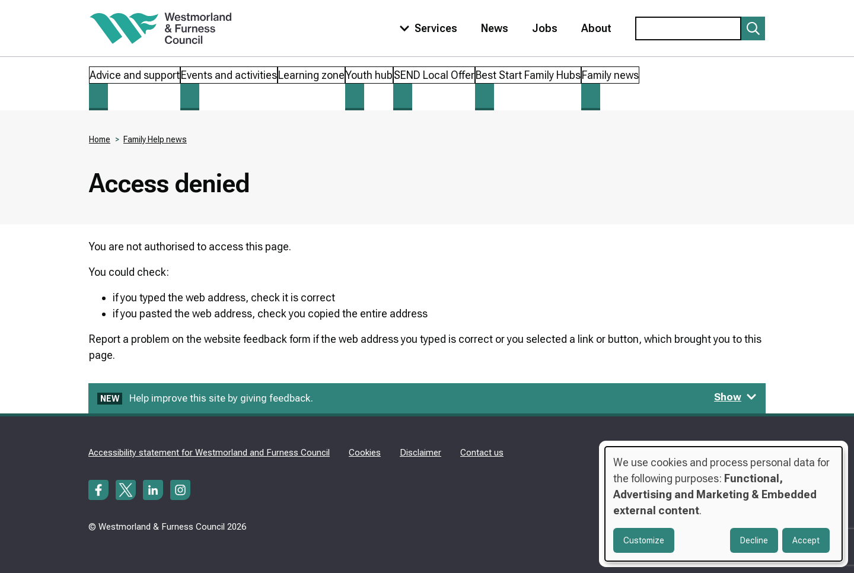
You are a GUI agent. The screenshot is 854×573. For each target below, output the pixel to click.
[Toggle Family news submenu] (590, 97)
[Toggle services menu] (425, 28)
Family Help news (155, 139)
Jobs (544, 28)
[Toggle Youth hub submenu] (354, 97)
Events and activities (229, 75)
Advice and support (135, 75)
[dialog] (723, 504)
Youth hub (369, 75)
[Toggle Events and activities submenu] (189, 97)
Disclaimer (420, 452)
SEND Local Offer (434, 75)
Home (99, 139)
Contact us (482, 452)
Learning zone (311, 75)
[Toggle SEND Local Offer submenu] (402, 97)
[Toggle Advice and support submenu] (98, 97)
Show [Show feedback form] (735, 397)
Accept (806, 540)
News (494, 28)
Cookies (365, 452)
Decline (754, 540)
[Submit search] (753, 28)
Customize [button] (643, 540)
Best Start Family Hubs (528, 75)
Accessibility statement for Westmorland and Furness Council (209, 452)
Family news (610, 75)
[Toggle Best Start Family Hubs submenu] (484, 97)
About (596, 28)
